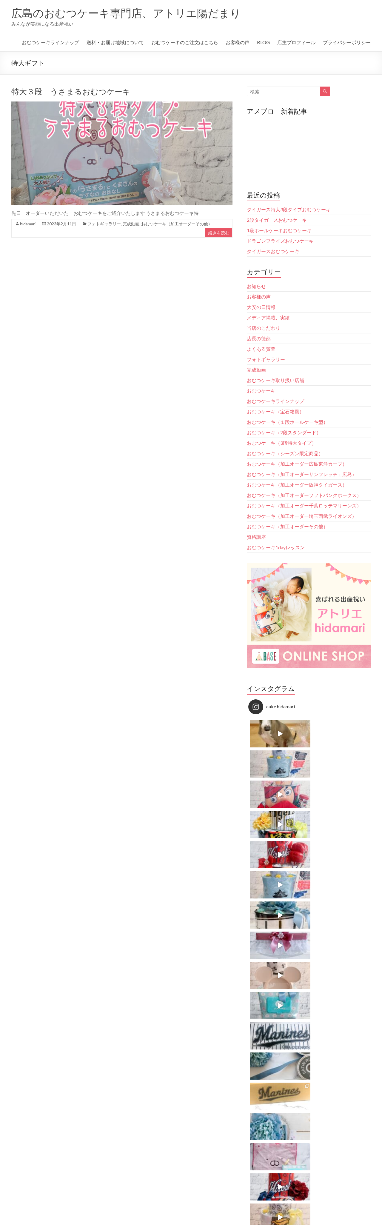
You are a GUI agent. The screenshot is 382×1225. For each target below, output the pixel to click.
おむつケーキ (261, 390)
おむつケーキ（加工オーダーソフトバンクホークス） (304, 495)
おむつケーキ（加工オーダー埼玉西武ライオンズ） (302, 516)
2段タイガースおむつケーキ (277, 220)
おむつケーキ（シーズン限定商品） (285, 453)
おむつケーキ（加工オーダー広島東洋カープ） (297, 464)
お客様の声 (237, 42)
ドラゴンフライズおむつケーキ (280, 241)
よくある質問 (261, 349)
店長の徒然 (259, 338)
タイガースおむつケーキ (273, 251)
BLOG (263, 42)
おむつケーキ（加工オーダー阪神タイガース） (297, 484)
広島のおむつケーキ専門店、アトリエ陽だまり (126, 12)
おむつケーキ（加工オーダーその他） (176, 223)
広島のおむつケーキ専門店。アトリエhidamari (303, 924)
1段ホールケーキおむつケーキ (279, 230)
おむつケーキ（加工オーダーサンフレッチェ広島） (302, 474)
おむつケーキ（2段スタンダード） (284, 432)
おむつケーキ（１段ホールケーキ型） (287, 422)
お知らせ (256, 286)
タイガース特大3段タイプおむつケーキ (289, 209)
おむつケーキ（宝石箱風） (275, 411)
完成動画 (131, 223)
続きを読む (218, 232)
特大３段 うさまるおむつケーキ (70, 91)
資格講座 (256, 537)
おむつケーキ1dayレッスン (276, 547)
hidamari (28, 223)
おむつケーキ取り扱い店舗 (275, 380)
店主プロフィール (296, 42)
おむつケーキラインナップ (50, 42)
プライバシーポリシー (347, 42)
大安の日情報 (261, 307)
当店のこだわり (263, 328)
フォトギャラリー (104, 223)
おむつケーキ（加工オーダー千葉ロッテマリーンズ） (304, 505)
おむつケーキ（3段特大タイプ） (281, 443)
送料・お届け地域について (115, 42)
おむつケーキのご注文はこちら (184, 42)
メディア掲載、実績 (268, 317)
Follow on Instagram (309, 877)
